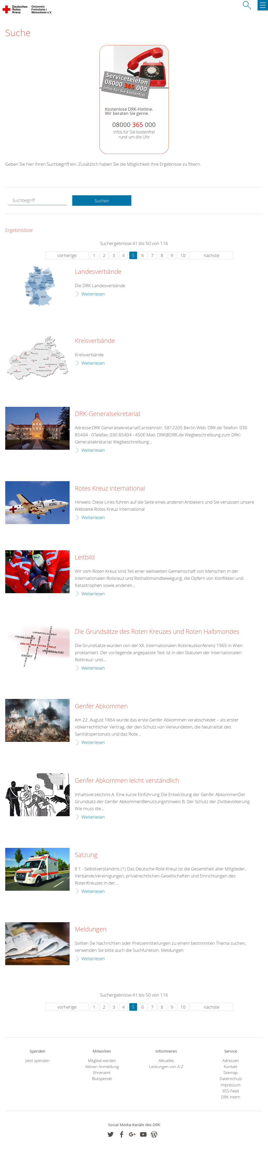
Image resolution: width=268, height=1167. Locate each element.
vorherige (66, 255)
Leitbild (85, 557)
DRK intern (230, 1096)
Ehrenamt (101, 1072)
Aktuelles (166, 1060)
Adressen (230, 1060)
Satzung (86, 855)
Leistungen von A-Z (166, 1066)
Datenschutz (231, 1078)
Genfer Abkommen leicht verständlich (127, 781)
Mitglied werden (102, 1060)
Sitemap (231, 1072)
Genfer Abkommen (101, 706)
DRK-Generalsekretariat (108, 414)
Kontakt (230, 1066)
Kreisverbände (95, 341)
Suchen (101, 201)
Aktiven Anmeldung (102, 1066)
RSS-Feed (230, 1090)
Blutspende (102, 1078)
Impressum (231, 1084)
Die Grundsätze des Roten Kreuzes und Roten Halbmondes (157, 632)
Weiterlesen (93, 294)
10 (183, 255)
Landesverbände (98, 272)
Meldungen (91, 929)
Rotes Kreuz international (110, 488)
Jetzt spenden (37, 1060)
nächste (211, 255)
